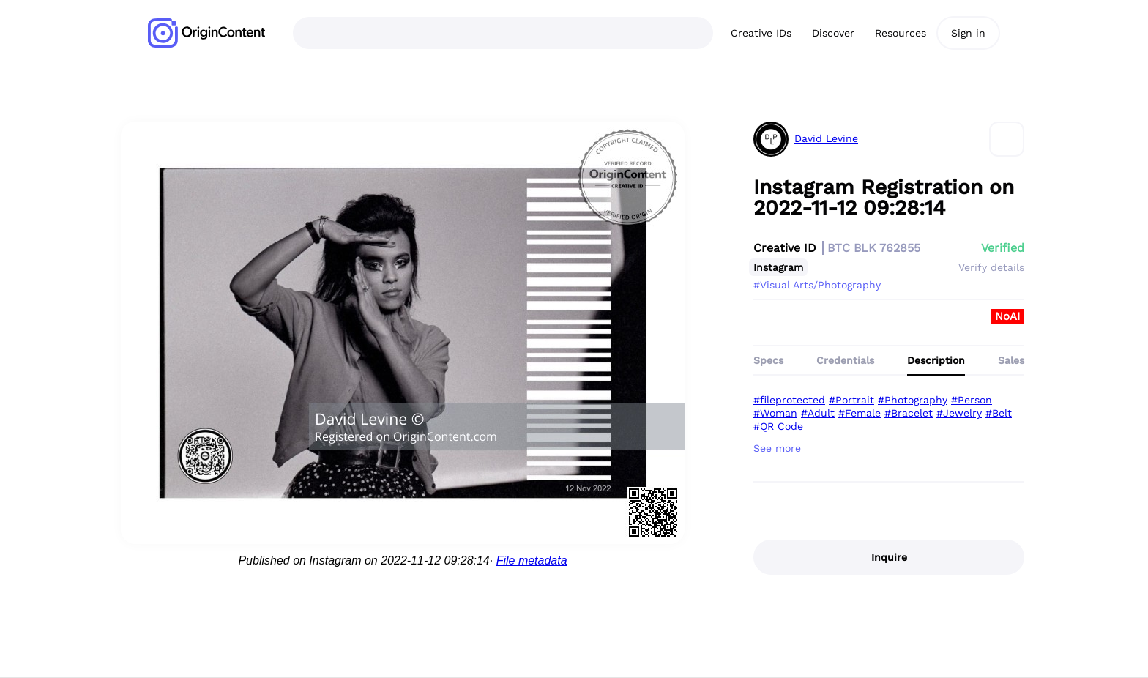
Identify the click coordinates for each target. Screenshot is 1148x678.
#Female (859, 413)
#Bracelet (908, 413)
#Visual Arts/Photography (817, 285)
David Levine (826, 138)
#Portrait (851, 400)
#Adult (818, 413)
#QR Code (778, 426)
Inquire (889, 557)
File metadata (531, 560)
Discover (833, 33)
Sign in (968, 33)
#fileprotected (789, 400)
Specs (768, 360)
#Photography (912, 400)
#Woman (775, 413)
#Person (971, 400)
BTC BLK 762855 (873, 248)
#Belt (998, 413)
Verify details (991, 267)
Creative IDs (761, 33)
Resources (900, 33)
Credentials (845, 360)
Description (936, 360)
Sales (1011, 360)
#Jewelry (959, 413)
